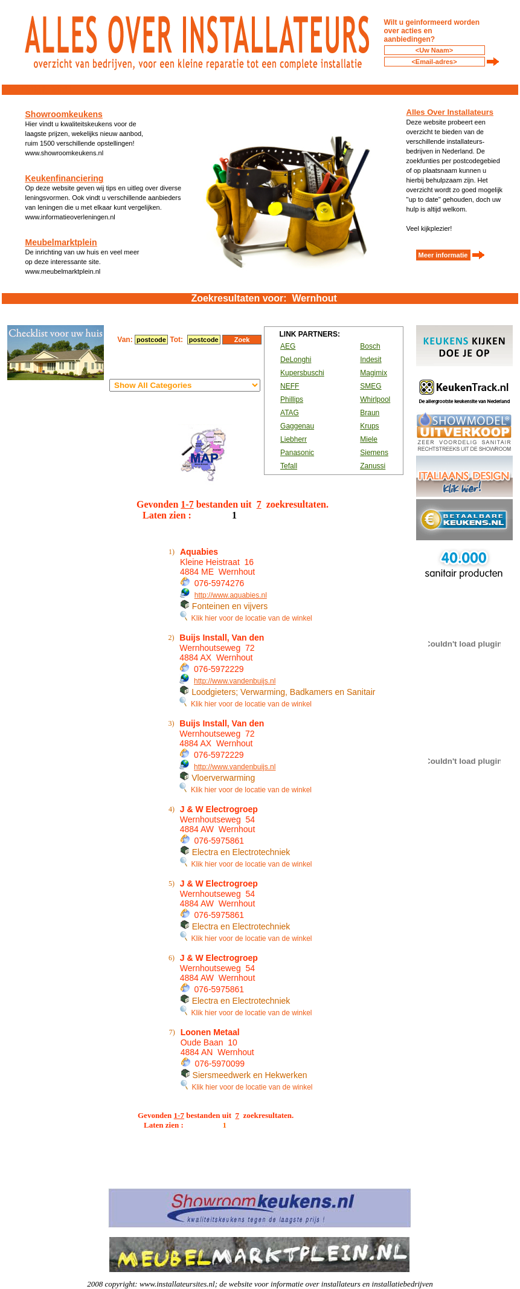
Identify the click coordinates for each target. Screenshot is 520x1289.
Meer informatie (443, 255)
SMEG (370, 386)
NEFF (289, 386)
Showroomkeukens (64, 114)
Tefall (288, 466)
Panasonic (297, 452)
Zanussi (372, 466)
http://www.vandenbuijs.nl (234, 681)
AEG (287, 346)
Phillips (291, 399)
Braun (369, 413)
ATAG (289, 413)
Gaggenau (297, 426)
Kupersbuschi (302, 373)
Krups (369, 426)
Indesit (370, 359)
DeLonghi (295, 359)
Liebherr (293, 439)
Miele (368, 439)
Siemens (374, 452)
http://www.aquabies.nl (230, 595)
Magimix (373, 373)
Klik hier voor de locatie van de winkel (246, 618)
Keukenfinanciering (64, 178)
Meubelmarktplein (61, 242)
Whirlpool (375, 399)
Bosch (370, 346)
